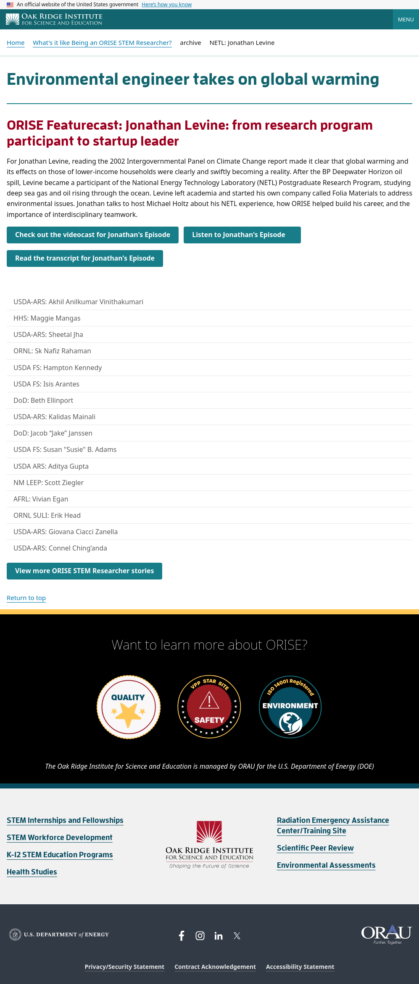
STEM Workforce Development (60, 837)
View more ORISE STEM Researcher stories (84, 570)
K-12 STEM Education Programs (60, 855)
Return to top (26, 597)
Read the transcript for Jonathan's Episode (85, 258)
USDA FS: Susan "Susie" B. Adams (64, 449)
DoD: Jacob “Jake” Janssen (52, 433)
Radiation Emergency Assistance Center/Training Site (333, 826)
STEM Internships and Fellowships (65, 820)
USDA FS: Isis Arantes (46, 384)
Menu (406, 19)
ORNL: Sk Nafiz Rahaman (52, 350)
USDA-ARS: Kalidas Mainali (54, 416)
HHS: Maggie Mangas (47, 318)
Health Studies (32, 872)
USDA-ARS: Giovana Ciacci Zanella (65, 531)
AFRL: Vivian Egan (41, 499)
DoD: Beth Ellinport (43, 400)
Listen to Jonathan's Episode (238, 234)
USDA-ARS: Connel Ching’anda (60, 548)
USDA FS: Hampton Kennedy (57, 367)
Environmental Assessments (326, 865)
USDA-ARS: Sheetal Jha (48, 334)
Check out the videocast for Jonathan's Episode (92, 234)
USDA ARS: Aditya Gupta (51, 466)
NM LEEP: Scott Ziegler (48, 482)
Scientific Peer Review (315, 848)
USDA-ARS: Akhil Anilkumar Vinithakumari (78, 301)
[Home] (54, 19)
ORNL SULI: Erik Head (47, 515)
